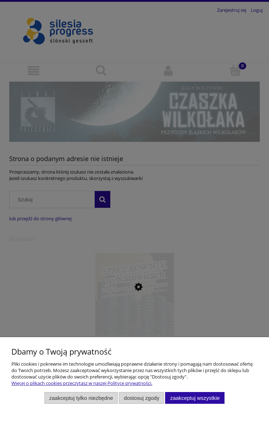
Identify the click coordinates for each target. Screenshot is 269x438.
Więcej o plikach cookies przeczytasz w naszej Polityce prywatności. (81, 383)
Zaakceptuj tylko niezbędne (81, 398)
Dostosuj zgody (141, 398)
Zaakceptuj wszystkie (195, 398)
